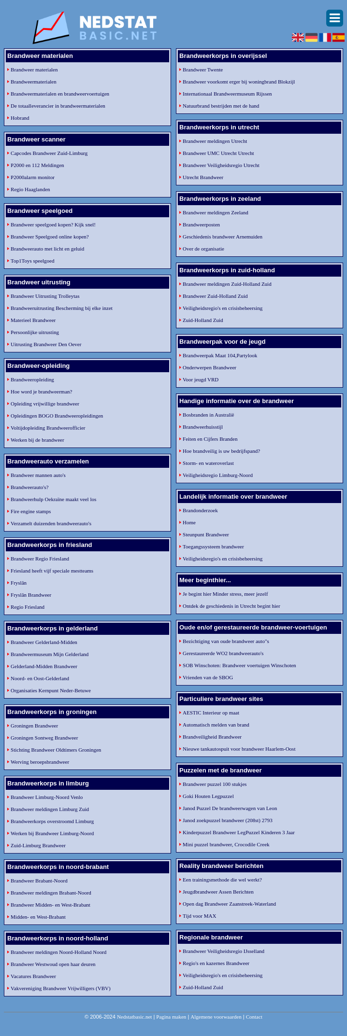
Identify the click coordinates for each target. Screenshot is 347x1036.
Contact (254, 1017)
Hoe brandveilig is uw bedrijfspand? (221, 451)
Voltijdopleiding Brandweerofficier (48, 428)
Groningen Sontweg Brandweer (44, 738)
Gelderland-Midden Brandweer (44, 666)
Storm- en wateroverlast (208, 463)
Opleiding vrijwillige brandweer (45, 403)
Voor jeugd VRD (200, 379)
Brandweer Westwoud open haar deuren (53, 964)
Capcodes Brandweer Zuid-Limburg (49, 153)
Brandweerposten (201, 224)
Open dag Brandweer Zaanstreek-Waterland (229, 904)
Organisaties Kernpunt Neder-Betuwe (51, 690)
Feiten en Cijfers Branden (210, 439)
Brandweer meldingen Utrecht (215, 141)
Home (189, 522)
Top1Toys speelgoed (32, 261)
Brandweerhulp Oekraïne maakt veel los (53, 499)
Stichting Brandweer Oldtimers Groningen (56, 750)
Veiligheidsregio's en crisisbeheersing (222, 308)
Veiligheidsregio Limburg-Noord (218, 475)
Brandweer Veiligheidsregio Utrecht (221, 165)
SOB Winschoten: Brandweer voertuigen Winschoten (239, 665)
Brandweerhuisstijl (203, 427)
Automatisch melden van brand (216, 725)
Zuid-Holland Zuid (203, 320)
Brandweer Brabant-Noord (39, 880)
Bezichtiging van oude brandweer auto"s (226, 641)
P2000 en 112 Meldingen (37, 165)
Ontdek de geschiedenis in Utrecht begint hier (231, 606)
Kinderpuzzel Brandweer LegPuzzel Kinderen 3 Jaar (239, 832)
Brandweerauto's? (29, 487)
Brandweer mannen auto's (38, 475)
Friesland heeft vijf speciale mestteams (52, 571)
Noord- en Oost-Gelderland (40, 678)
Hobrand (20, 118)
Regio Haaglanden (30, 189)
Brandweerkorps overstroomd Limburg (52, 821)
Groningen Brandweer (34, 725)
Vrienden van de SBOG (208, 677)
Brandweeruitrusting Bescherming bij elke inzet (62, 308)
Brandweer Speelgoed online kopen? (50, 236)
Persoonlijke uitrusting (35, 332)
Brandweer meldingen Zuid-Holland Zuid (227, 284)
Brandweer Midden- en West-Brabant (50, 905)
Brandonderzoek (200, 510)
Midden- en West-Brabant (38, 917)
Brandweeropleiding (32, 379)
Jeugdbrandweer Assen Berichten (218, 892)
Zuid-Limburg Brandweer (38, 845)
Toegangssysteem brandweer (213, 546)
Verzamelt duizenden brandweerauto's (51, 523)
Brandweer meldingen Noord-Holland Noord (58, 952)
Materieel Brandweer (33, 320)
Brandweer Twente (203, 69)
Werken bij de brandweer (37, 440)
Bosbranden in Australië (208, 415)
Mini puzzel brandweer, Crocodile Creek (226, 844)
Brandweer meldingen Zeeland (215, 212)
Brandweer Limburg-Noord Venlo (47, 797)
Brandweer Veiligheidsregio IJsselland (223, 951)
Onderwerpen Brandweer (209, 367)
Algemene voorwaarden (215, 1017)
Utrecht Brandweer (203, 177)
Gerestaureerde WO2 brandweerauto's (223, 653)
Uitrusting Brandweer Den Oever (46, 344)
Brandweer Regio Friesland (40, 558)
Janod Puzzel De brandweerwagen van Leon (230, 808)
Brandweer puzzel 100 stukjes (214, 784)
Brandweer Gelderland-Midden (44, 642)
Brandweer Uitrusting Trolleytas (45, 296)
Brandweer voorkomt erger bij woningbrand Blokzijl (239, 81)
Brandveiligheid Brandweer (212, 737)
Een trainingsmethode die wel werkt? (222, 879)
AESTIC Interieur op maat (211, 712)
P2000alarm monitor (33, 177)
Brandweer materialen (34, 69)
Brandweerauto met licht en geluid (47, 249)
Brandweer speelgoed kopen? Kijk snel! (53, 224)
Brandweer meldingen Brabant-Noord (51, 893)
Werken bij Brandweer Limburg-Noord (52, 833)
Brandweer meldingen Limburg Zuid (50, 809)
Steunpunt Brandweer (206, 534)
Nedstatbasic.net (134, 1017)
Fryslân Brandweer (31, 595)
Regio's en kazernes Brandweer (216, 963)
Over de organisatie (203, 249)
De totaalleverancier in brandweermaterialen (58, 106)
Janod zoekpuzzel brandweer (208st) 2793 (228, 820)
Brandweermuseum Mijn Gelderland (49, 654)
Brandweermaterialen (34, 81)
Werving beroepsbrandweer (40, 762)
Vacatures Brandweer (33, 976)
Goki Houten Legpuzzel (208, 796)
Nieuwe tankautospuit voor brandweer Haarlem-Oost (239, 749)
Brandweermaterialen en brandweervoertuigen (60, 94)
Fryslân (19, 583)
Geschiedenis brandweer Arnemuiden (222, 236)
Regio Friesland (27, 607)
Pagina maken (171, 1017)
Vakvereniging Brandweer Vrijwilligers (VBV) (61, 988)
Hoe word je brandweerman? (41, 391)
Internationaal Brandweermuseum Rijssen (227, 94)
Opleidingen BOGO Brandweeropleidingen (57, 416)
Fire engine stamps (31, 511)
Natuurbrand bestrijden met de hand (221, 106)
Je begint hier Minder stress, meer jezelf (225, 594)
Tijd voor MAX (199, 916)
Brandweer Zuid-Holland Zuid (215, 296)
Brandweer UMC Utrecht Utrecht (218, 153)
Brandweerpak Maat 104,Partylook (220, 355)
